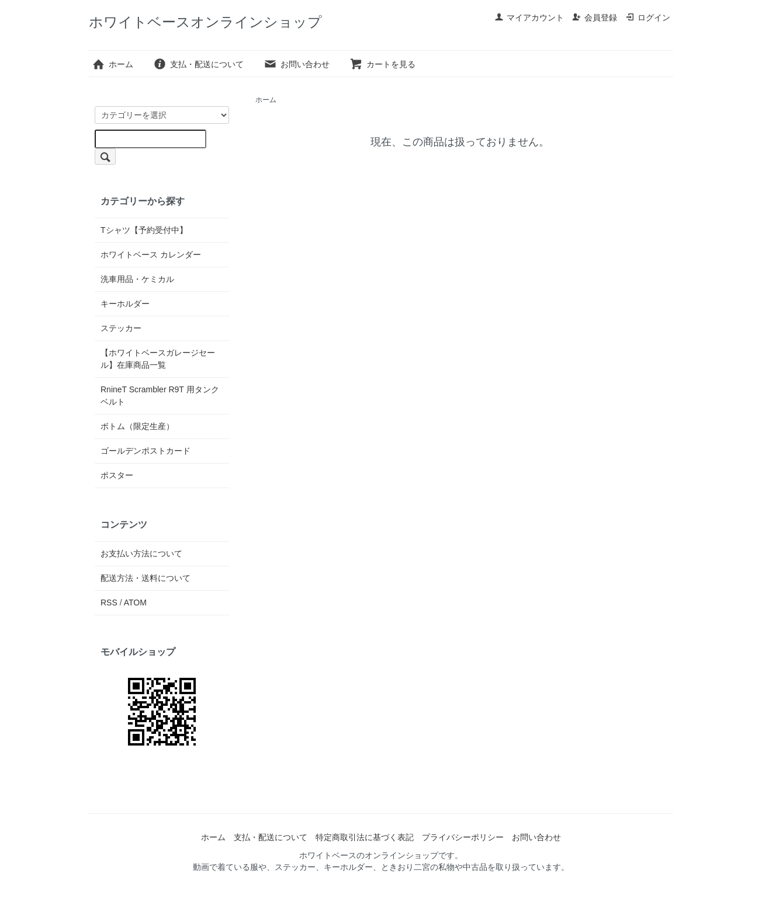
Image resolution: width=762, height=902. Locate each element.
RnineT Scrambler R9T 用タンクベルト (160, 395)
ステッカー (121, 328)
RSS (109, 602)
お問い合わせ (297, 64)
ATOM (135, 602)
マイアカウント (529, 17)
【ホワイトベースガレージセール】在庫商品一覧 (158, 359)
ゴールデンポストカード (145, 450)
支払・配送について (198, 64)
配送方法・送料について (145, 578)
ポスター (117, 475)
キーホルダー (125, 303)
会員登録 (594, 17)
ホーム (112, 64)
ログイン (647, 17)
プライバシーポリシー (463, 837)
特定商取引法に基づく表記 (365, 837)
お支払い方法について (141, 553)
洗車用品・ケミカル (137, 279)
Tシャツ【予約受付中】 (144, 230)
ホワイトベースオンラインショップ (205, 22)
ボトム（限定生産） (137, 426)
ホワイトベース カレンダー (151, 254)
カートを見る (382, 64)
